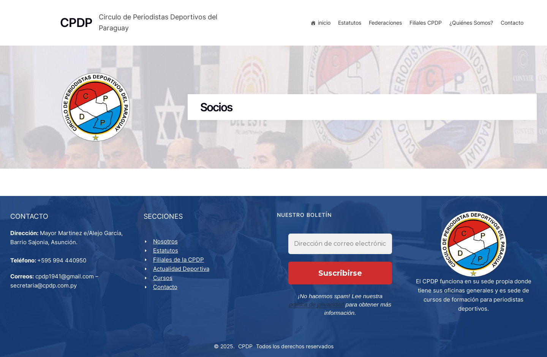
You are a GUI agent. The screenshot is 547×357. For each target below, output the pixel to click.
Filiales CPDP (424, 24)
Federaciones (384, 24)
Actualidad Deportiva (182, 272)
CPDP (245, 342)
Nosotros (166, 244)
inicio (323, 24)
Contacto (511, 24)
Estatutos (348, 24)
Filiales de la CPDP (179, 263)
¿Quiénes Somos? (470, 24)
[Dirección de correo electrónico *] (340, 249)
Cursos (164, 281)
